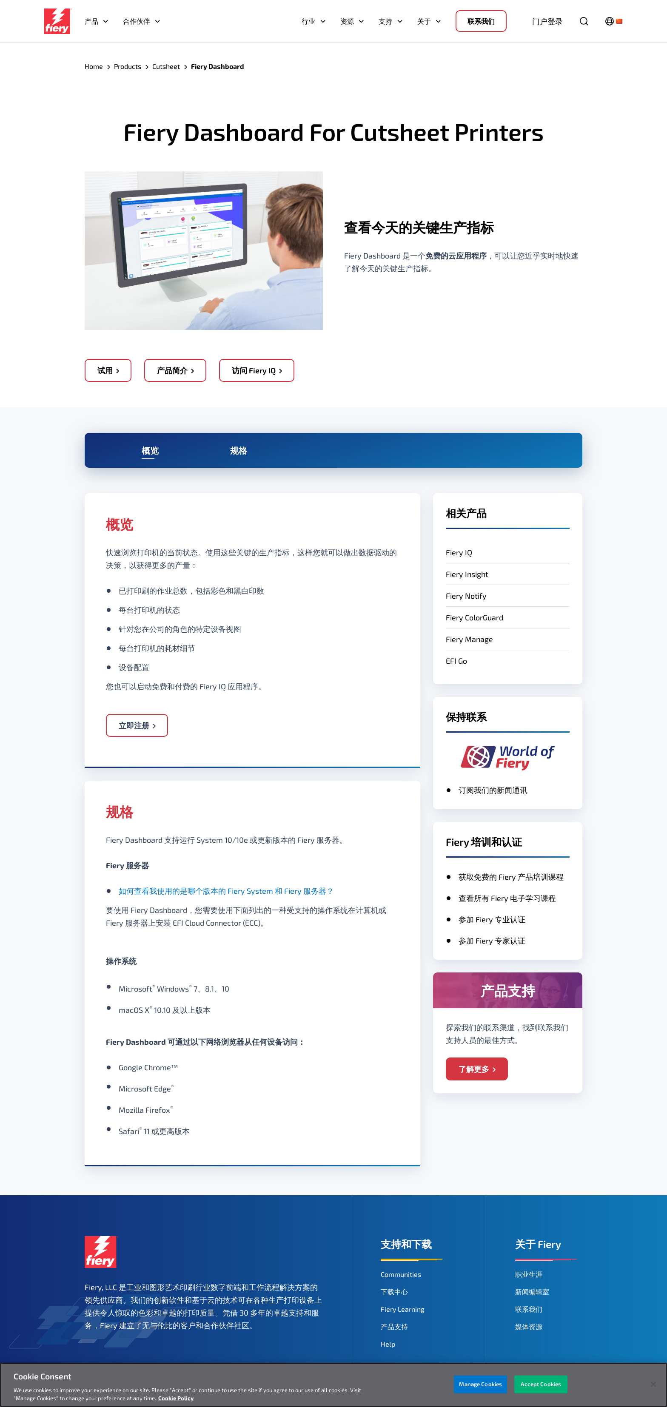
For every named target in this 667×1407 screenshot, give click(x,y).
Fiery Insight (467, 574)
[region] (333, 1385)
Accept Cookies (541, 1384)
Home (94, 66)
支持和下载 (406, 1244)
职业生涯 (528, 1274)
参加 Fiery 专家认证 (492, 940)
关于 (424, 21)
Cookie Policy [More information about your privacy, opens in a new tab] (176, 1398)
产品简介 (172, 370)
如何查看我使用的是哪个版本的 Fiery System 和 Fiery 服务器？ (226, 890)
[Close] (653, 1384)
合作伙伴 (136, 21)
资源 (347, 21)
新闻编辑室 (532, 1292)
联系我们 (481, 21)
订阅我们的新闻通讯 (493, 790)
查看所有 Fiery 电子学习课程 (507, 898)
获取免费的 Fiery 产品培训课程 (511, 876)
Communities (401, 1274)
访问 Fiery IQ (254, 370)
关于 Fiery (538, 1244)
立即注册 (134, 725)
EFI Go (456, 660)
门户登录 (547, 21)
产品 (91, 21)
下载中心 (394, 1292)
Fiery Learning (403, 1309)
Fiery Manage (469, 639)
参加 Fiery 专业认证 (492, 919)
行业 (308, 21)
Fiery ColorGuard (474, 617)
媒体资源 (528, 1326)
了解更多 (474, 1069)
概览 (150, 450)
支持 (385, 21)
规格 (238, 450)
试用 (105, 370)
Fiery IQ (459, 552)
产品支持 (394, 1326)
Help (388, 1344)
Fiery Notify (466, 595)
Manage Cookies (480, 1384)
